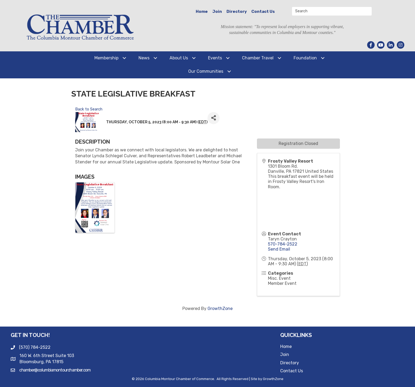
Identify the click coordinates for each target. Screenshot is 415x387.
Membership (106, 57)
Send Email (279, 249)
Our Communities (205, 71)
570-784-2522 (282, 244)
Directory (236, 11)
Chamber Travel (258, 57)
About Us (179, 57)
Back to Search (88, 109)
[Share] (214, 118)
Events (215, 57)
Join (217, 11)
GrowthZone (220, 308)
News (144, 57)
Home (202, 11)
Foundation (305, 57)
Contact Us (263, 11)
